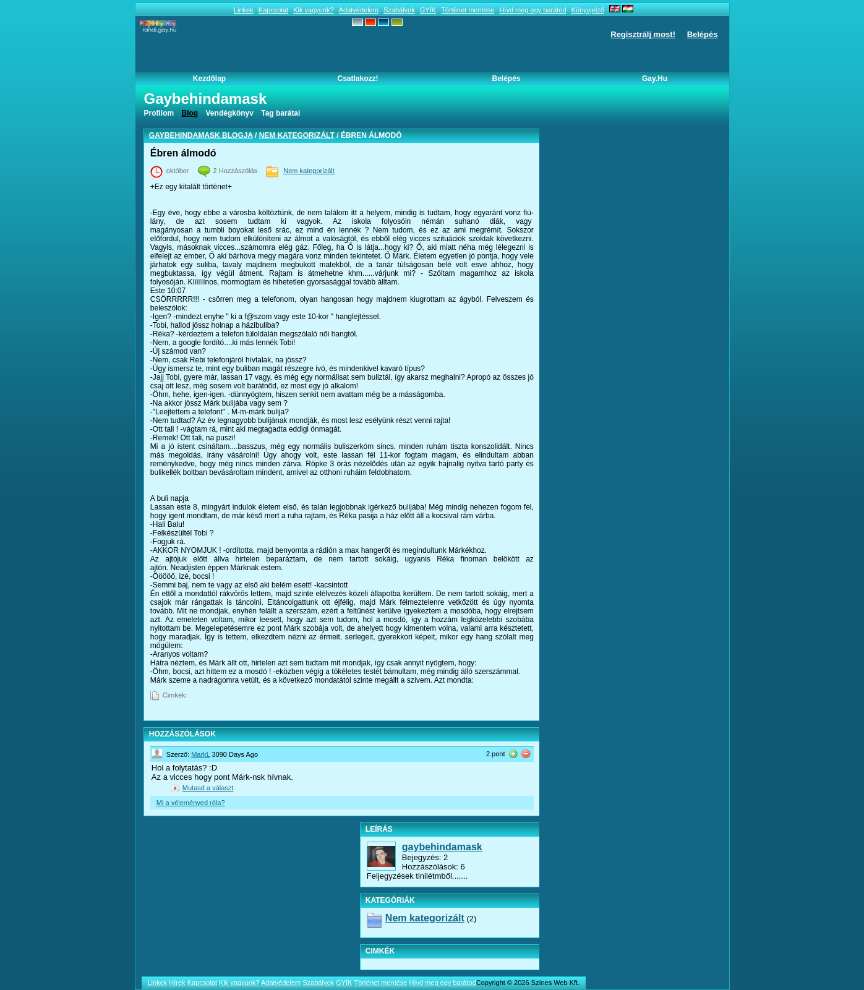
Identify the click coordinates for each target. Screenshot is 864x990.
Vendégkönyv (230, 113)
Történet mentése (467, 10)
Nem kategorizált (297, 135)
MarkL (200, 754)
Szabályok (399, 10)
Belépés (702, 34)
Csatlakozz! (357, 78)
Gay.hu (654, 78)
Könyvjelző (587, 10)
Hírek (177, 982)
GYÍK (428, 10)
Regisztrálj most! (642, 34)
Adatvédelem (359, 10)
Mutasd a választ (208, 788)
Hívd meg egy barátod (532, 10)
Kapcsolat (273, 10)
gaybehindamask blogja (201, 135)
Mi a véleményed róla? (190, 802)
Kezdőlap (209, 78)
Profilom (159, 113)
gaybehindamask (442, 847)
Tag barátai (280, 113)
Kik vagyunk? (313, 10)
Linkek (244, 10)
